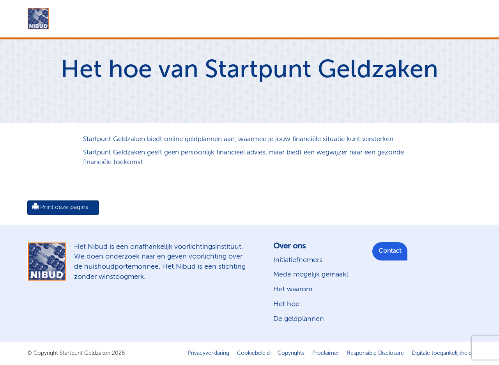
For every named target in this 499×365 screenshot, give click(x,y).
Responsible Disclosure (375, 353)
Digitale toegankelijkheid (442, 353)
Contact (390, 251)
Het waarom (292, 289)
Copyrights (291, 353)
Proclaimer (325, 353)
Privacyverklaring (208, 353)
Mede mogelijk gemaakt (311, 274)
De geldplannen (298, 318)
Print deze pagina (60, 207)
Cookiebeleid (253, 353)
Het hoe (286, 304)
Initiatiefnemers (297, 260)
